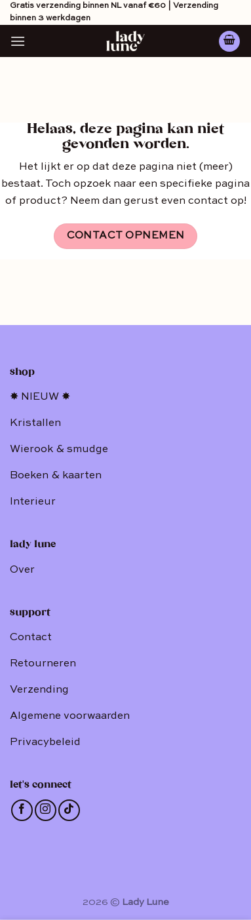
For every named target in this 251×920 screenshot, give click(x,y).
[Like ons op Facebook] (22, 810)
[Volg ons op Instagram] (45, 810)
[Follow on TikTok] (69, 810)
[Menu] (18, 41)
